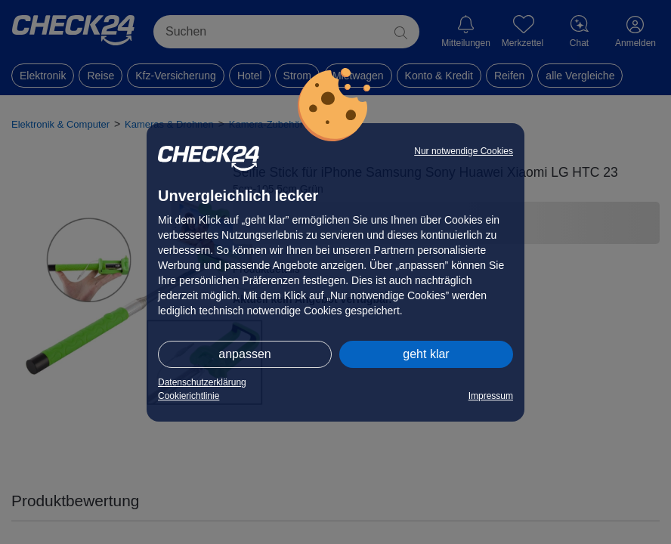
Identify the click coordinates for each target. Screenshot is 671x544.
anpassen (244, 354)
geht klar (426, 354)
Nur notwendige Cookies (463, 151)
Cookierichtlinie (188, 396)
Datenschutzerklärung (202, 382)
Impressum (490, 396)
